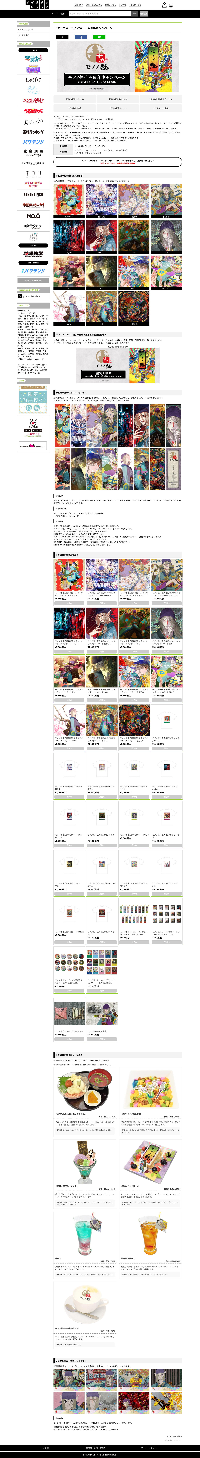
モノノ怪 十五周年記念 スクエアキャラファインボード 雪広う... (166, 690)
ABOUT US (23, 305)
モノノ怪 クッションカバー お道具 (69, 1031)
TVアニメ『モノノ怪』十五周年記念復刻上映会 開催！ (81, 334)
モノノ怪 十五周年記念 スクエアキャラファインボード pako (69, 739)
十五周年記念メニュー (117, 108)
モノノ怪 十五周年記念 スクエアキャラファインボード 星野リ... (101, 642)
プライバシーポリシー (149, 1448)
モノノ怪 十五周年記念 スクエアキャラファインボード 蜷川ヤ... (69, 594)
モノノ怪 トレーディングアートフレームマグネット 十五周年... (166, 933)
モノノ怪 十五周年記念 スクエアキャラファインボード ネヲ (69, 690)
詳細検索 (144, 13)
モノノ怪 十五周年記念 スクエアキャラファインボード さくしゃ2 (166, 594)
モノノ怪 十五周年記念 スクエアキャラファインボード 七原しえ (134, 739)
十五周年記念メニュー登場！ (69, 1055)
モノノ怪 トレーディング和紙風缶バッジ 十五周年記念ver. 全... (68, 981)
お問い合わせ (110, 4)
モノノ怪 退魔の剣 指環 (97, 1031)
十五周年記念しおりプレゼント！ (71, 392)
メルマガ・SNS (135, 4)
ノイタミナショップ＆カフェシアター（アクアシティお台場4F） (102, 150)
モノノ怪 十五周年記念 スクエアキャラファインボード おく (134, 642)
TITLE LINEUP (25, 43)
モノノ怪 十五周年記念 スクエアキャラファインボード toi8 (166, 642)
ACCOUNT (23, 23)
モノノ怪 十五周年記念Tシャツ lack (69, 931)
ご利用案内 (78, 4)
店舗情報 (122, 4)
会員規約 (46, 1448)
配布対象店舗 (61, 508)
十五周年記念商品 (74, 108)
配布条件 (59, 495)
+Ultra (33, 245)
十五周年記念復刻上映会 (118, 99)
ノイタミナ (33, 50)
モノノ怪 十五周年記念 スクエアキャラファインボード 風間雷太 (134, 594)
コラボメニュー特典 (160, 108)
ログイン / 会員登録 (26, 29)
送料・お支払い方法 (94, 4)
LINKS (21, 380)
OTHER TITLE (33, 263)
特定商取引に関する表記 (95, 1448)
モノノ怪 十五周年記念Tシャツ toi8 (134, 834)
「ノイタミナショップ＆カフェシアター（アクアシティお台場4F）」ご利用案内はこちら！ (117, 162)
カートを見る (23, 35)
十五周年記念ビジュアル (75, 99)
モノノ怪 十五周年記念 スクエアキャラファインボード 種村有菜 (101, 594)
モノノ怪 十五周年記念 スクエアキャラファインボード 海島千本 (134, 690)
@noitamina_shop (29, 296)
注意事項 (59, 521)
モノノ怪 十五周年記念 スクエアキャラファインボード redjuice (69, 642)
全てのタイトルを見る (33, 280)
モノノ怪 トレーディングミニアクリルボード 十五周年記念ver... (101, 981)
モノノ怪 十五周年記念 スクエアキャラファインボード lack (101, 739)
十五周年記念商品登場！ (67, 555)
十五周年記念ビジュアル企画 (69, 175)
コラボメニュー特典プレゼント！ (71, 1360)
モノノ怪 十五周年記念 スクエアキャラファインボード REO (101, 690)
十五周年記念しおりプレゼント (160, 99)
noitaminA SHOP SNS (28, 290)
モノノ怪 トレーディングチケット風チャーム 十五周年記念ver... (133, 933)
